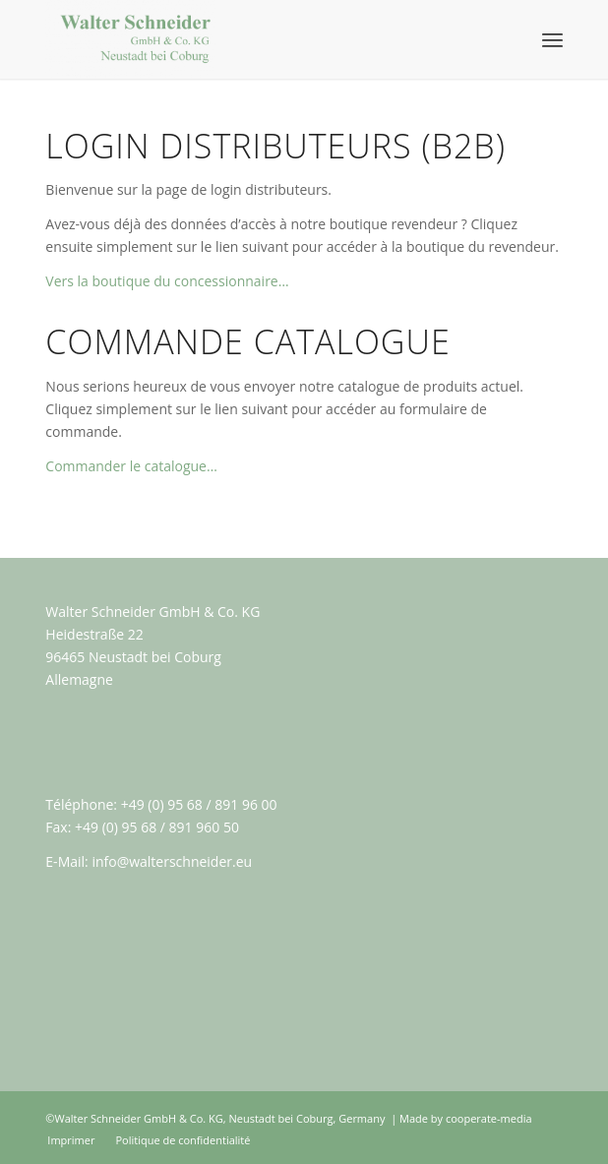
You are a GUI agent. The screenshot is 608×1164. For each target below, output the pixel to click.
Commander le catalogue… (131, 466)
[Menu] (552, 39)
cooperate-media (489, 1118)
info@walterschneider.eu (171, 861)
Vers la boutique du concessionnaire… (166, 281)
